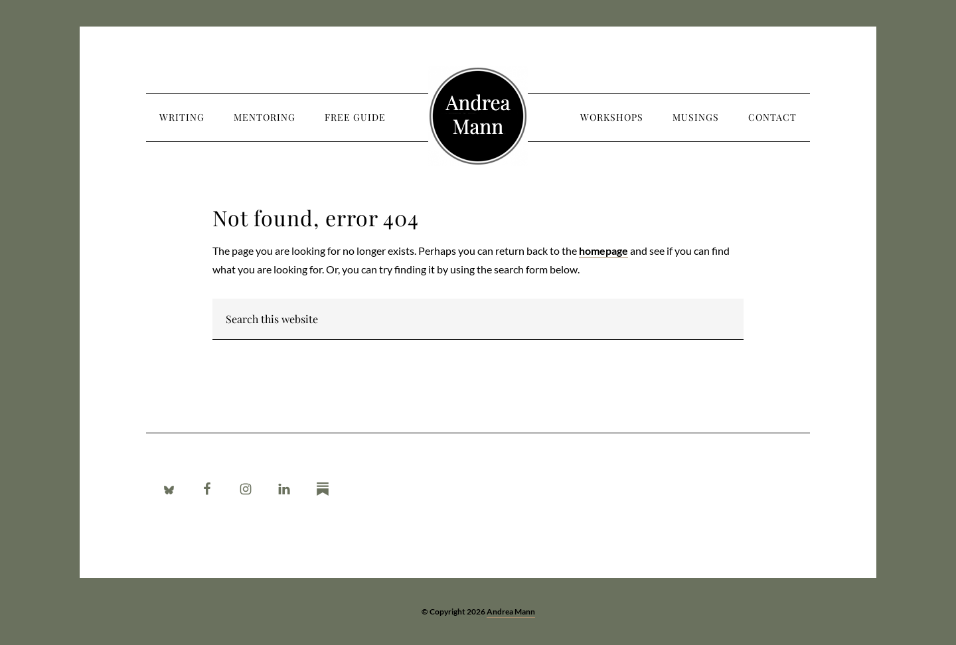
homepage (603, 250)
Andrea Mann (478, 116)
